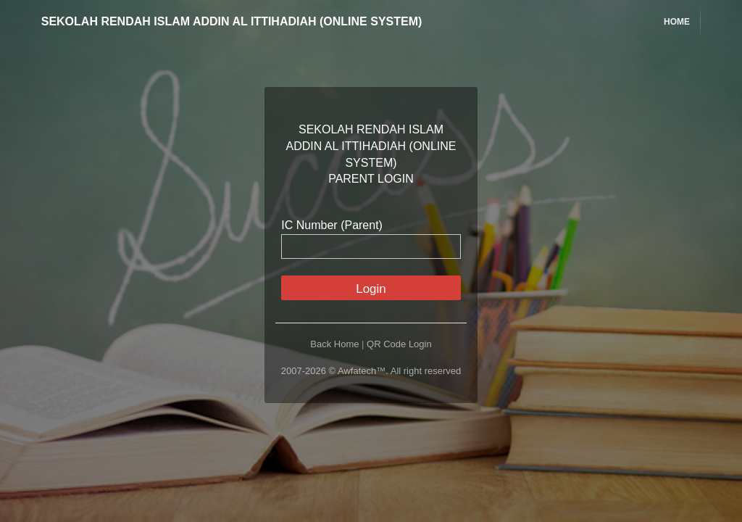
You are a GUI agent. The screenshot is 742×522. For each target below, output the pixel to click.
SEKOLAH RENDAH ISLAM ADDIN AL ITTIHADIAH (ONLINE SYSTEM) (221, 21)
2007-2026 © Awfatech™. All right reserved (371, 370)
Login (371, 289)
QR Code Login (399, 344)
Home (677, 22)
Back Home (334, 344)
